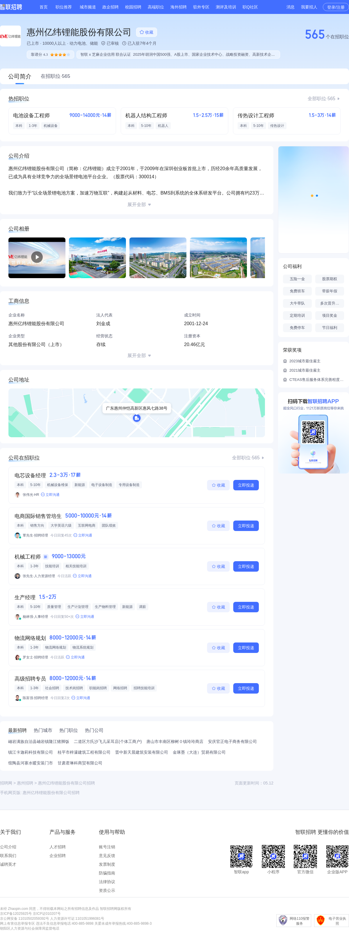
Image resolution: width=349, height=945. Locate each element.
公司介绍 (8, 847)
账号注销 (107, 847)
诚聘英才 (8, 864)
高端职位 (156, 7)
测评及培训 (226, 7)
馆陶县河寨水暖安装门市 (30, 763)
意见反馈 (107, 855)
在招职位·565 (55, 76)
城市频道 (88, 7)
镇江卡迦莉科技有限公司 (30, 752)
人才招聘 (57, 847)
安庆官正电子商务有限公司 (232, 741)
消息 (290, 7)
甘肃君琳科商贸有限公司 (80, 763)
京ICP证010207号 (47, 914)
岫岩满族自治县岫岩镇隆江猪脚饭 (38, 741)
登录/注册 (336, 7)
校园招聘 (133, 7)
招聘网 (6, 783)
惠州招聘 (25, 783)
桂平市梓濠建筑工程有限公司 (84, 752)
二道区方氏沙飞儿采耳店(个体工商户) (108, 741)
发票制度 (107, 864)
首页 (44, 7)
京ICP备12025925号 (16, 914)
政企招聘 (110, 7)
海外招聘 (178, 7)
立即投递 (246, 485)
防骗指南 (107, 873)
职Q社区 (250, 7)
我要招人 (309, 7)
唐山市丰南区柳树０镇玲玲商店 (174, 741)
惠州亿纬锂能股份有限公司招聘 (51, 792)
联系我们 (8, 855)
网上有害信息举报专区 (17, 923)
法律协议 (107, 881)
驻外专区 (201, 7)
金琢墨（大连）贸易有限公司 (199, 752)
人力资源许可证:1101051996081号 (77, 919)
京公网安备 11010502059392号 (24, 919)
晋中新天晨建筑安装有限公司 (141, 752)
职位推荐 (64, 7)
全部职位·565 (321, 98)
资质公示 (107, 890)
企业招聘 (57, 855)
